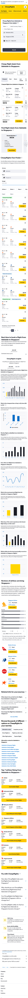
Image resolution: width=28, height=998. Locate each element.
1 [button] (12, 330)
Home (3, 967)
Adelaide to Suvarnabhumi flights (10, 757)
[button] (26, 2)
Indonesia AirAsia (12, 667)
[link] (11, 150)
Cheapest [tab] (4, 79)
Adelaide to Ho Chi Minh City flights (10, 749)
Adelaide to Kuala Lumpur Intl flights (10, 751)
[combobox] (6, 26)
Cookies (3, 3)
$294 (15, 23)
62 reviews (11, 672)
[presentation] (18, 23)
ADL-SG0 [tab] (11, 366)
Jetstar (9, 679)
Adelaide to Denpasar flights (8, 745)
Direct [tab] (15, 79)
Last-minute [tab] (21, 79)
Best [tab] (10, 79)
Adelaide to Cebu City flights (9, 763)
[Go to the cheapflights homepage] (10, 7)
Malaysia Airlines (12, 656)
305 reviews (11, 660)
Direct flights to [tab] (6, 732)
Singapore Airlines (12, 600)
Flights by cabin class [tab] (17, 732)
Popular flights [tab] (17, 736)
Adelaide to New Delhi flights (9, 766)
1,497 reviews (11, 604)
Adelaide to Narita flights (8, 747)
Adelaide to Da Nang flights (8, 759)
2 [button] (15, 330)
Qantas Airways (12, 645)
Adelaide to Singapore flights (9, 755)
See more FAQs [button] (14, 716)
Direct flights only (8, 29)
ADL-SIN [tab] (14, 350)
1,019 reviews (11, 649)
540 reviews (11, 683)
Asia (7, 967)
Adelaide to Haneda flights (8, 753)
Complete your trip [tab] (18, 729)
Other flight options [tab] (7, 736)
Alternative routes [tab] (6, 729)
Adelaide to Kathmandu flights (9, 761)
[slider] (26, 185)
